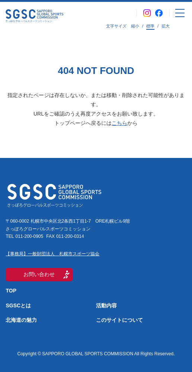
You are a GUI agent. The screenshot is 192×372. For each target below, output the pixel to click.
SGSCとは (18, 305)
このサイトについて (119, 320)
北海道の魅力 (21, 320)
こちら (119, 123)
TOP (11, 291)
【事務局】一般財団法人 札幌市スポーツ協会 (52, 253)
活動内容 (106, 305)
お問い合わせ (39, 274)
